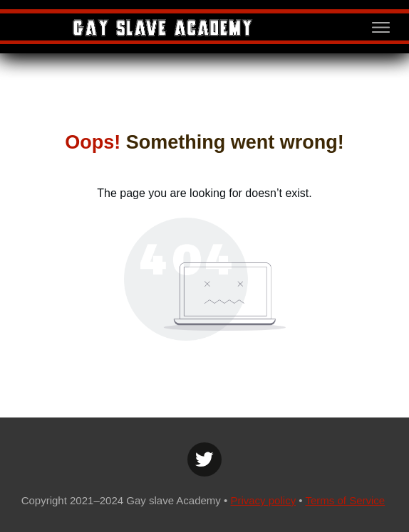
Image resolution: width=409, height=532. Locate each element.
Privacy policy (263, 500)
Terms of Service (345, 500)
